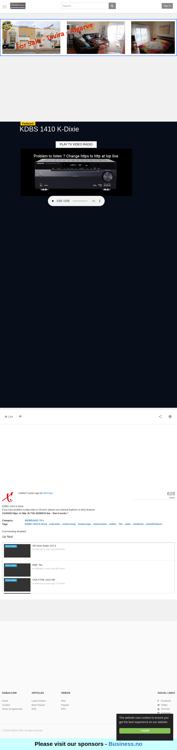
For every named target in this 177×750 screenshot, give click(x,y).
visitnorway (69, 524)
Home (5, 701)
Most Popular (38, 705)
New (63, 701)
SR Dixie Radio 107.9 (44, 545)
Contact (6, 705)
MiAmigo (48, 493)
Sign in (167, 6)
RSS (34, 709)
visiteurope (84, 524)
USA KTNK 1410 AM (43, 579)
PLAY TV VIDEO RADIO (76, 144)
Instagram (166, 713)
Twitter (164, 705)
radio (128, 524)
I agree (144, 730)
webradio (54, 524)
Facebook (166, 701)
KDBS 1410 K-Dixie (36, 524)
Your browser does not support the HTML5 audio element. (76, 201)
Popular (65, 705)
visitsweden (100, 524)
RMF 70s (37, 565)
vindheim (138, 524)
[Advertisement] (88, 89)
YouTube (165, 709)
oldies (112, 524)
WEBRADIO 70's (34, 520)
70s (120, 524)
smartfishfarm (154, 524)
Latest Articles (39, 701)
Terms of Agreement (12, 709)
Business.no (125, 744)
